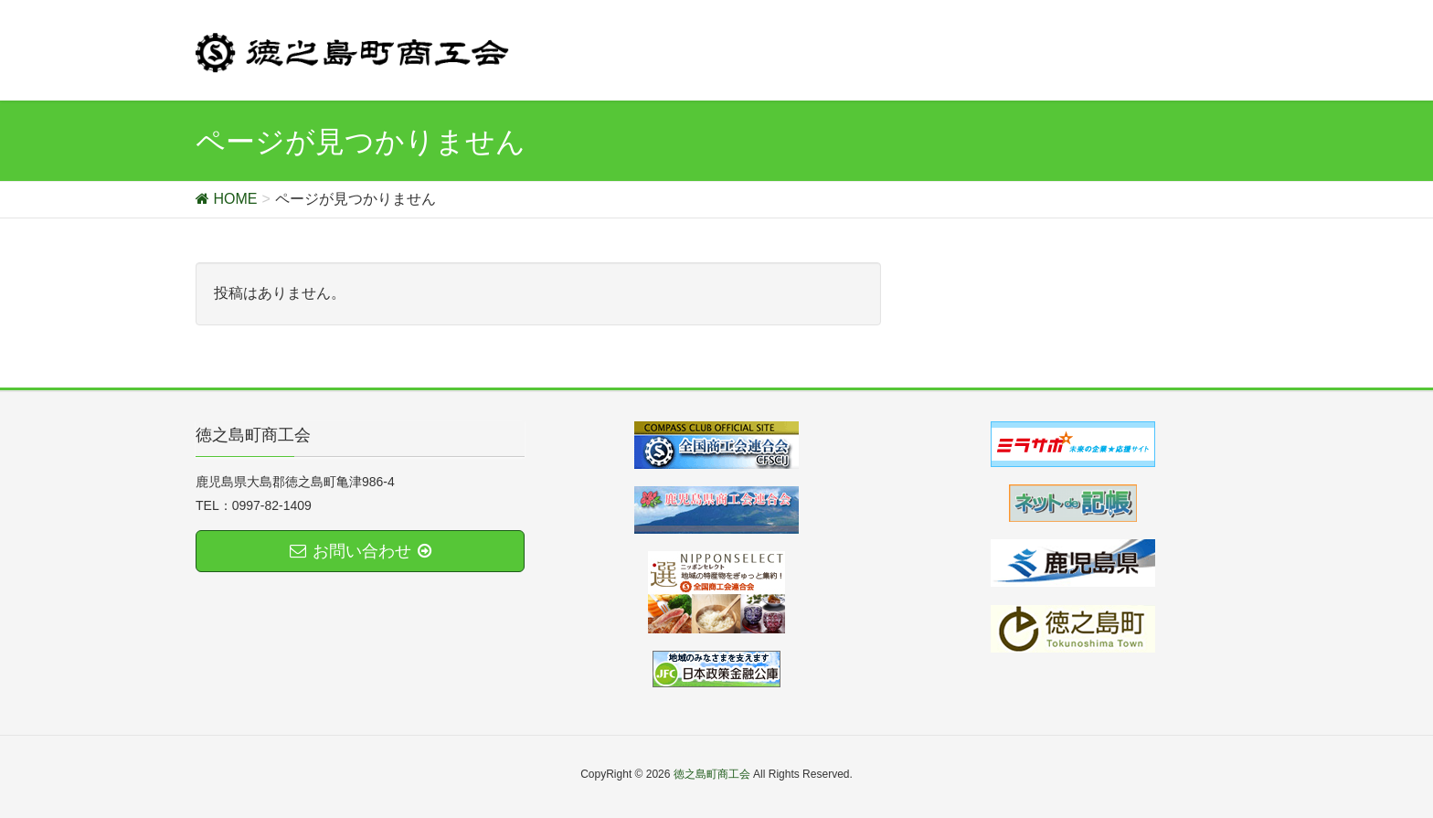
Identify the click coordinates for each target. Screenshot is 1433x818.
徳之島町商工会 (712, 774)
